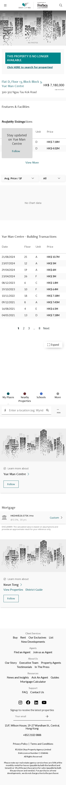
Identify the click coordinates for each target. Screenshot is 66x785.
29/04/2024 (8, 269)
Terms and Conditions (41, 743)
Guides (55, 677)
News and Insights (18, 677)
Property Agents (51, 662)
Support (33, 688)
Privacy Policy (20, 743)
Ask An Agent (40, 677)
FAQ (25, 692)
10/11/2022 (8, 295)
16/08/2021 (8, 308)
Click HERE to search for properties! (30, 67)
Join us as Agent (42, 652)
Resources (33, 673)
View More (32, 162)
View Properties (14, 589)
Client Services (33, 633)
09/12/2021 (8, 302)
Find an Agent (22, 652)
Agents (33, 648)
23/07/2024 (8, 263)
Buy (15, 637)
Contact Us (37, 692)
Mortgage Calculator (33, 681)
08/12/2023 (8, 282)
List (51, 637)
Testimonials (24, 666)
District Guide (34, 589)
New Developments (33, 641)
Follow (11, 484)
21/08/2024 (8, 256)
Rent (23, 637)
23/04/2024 (8, 276)
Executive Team (28, 662)
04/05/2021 (8, 315)
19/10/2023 (8, 289)
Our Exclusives (37, 637)
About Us (33, 658)
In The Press (42, 666)
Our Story (11, 662)
